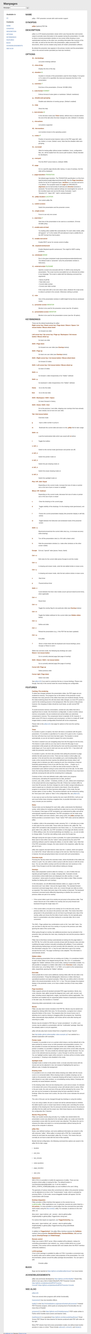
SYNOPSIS (31, 22)
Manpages (10, 3)
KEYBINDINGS (33, 319)
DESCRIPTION (33, 30)
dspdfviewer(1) (36, 1317)
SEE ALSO (31, 1289)
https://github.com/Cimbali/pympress (57, 1311)
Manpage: (7, 7)
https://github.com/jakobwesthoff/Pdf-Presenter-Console (56, 1285)
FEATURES (31, 687)
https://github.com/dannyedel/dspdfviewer (65, 1317)
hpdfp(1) (34, 1303)
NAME (29, 14)
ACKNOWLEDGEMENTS (38, 1275)
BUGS (29, 1267)
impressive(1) (36, 1300)
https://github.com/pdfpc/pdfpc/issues (59, 1271)
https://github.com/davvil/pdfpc (64, 1279)
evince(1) (69, 1327)
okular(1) (78, 1327)
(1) (7, 18)
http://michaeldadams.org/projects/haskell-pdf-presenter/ (59, 1303)
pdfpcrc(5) (38, 681)
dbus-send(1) (50, 1208)
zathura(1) (62, 1327)
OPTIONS (30, 54)
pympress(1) (36, 1311)
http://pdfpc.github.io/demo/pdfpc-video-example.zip (51, 1034)
